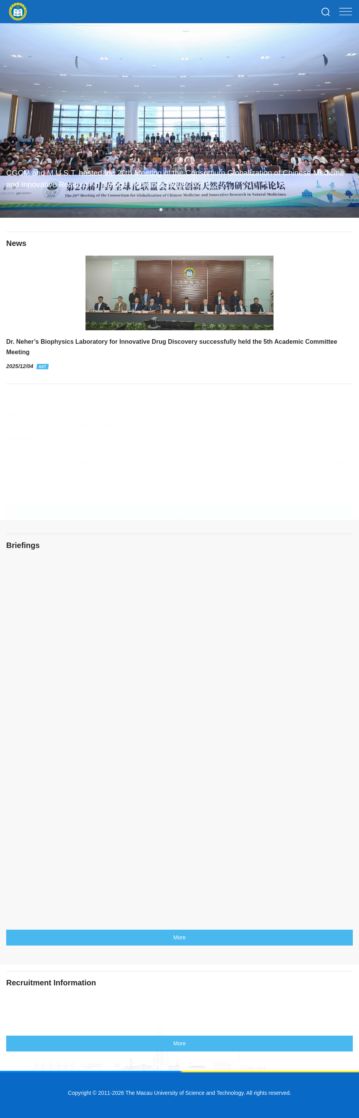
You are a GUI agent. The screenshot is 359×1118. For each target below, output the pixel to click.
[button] (160, 209)
